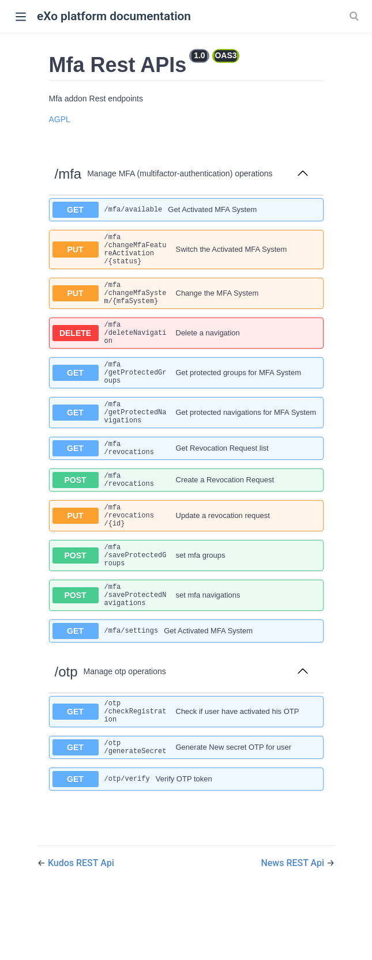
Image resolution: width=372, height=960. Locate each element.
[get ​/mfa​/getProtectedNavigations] (186, 437)
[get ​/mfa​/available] (186, 210)
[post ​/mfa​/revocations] (186, 513)
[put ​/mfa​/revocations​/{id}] (186, 553)
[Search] (355, 16)
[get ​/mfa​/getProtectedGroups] (186, 392)
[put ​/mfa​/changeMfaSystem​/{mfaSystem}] (186, 303)
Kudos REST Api (81, 921)
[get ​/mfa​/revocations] (186, 477)
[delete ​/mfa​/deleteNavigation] (186, 347)
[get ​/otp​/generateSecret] (186, 804)
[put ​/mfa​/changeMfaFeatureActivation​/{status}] (186, 253)
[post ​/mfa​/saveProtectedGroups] (186, 598)
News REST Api (293, 921)
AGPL (59, 119)
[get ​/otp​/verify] (186, 838)
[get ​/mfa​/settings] (186, 681)
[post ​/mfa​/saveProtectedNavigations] (186, 642)
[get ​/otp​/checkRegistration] (186, 764)
